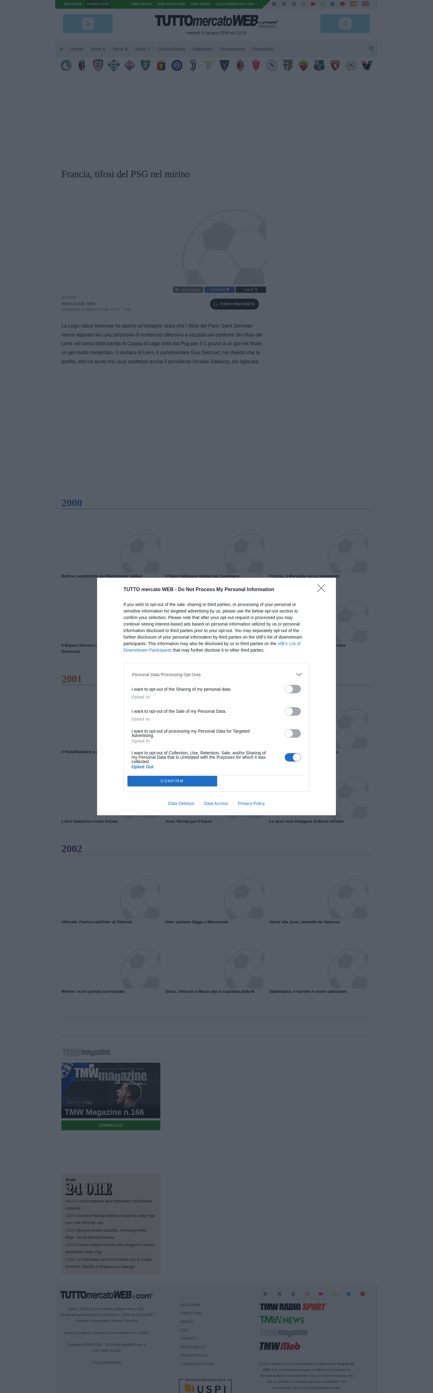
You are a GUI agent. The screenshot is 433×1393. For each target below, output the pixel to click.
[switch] (293, 689)
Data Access (216, 803)
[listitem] (216, 674)
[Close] (323, 590)
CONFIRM (172, 781)
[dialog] (216, 697)
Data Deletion (181, 803)
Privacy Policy (251, 803)
